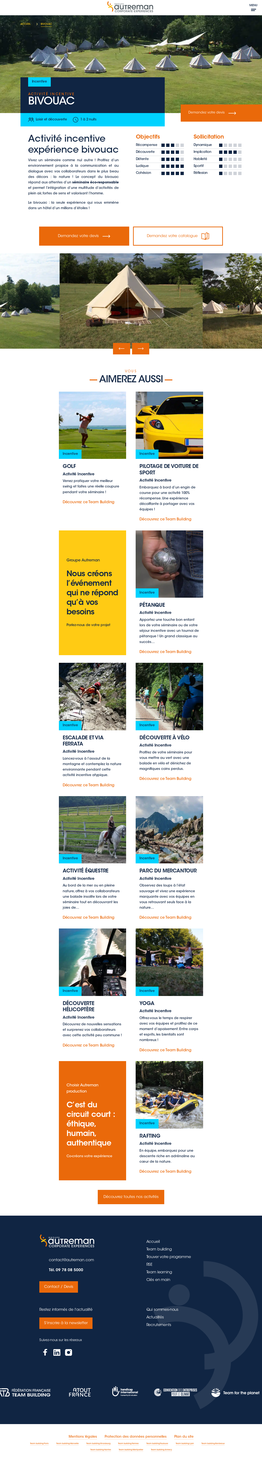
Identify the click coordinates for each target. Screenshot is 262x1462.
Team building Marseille (67, 1444)
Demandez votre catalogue (178, 236)
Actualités (155, 1317)
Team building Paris (39, 1444)
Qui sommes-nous (162, 1310)
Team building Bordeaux (213, 1444)
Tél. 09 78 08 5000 (66, 1270)
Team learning (159, 1272)
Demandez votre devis (212, 113)
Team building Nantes (100, 1450)
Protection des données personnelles (136, 1437)
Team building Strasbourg (98, 1444)
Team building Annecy (161, 1450)
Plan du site (184, 1437)
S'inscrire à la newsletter (66, 1323)
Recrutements (158, 1325)
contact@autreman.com (71, 1260)
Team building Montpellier (131, 1450)
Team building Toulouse (157, 1444)
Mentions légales (83, 1437)
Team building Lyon (185, 1444)
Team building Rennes (128, 1444)
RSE (149, 1265)
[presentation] (121, 348)
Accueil (153, 1242)
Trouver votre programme (168, 1257)
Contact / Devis (58, 1287)
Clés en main (158, 1280)
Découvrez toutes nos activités (131, 1197)
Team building (159, 1249)
